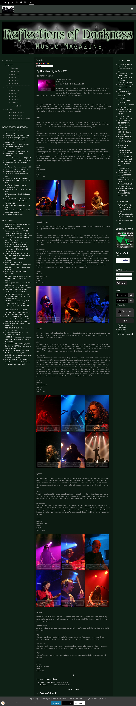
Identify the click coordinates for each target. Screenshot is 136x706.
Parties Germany (17, 112)
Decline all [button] (67, 703)
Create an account (125, 334)
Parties (8, 109)
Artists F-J (15, 74)
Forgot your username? (122, 330)
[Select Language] (44, 66)
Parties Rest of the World (20, 119)
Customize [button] (79, 703)
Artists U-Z (15, 84)
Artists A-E (15, 71)
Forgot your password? (122, 326)
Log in (124, 320)
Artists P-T (15, 80)
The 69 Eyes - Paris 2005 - (55, 685)
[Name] (124, 274)
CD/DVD (8, 87)
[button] (38, 693)
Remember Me (123, 305)
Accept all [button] (56, 703)
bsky (31, 3)
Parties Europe (16, 115)
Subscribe (121, 283)
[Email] (124, 278)
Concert (9, 65)
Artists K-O (15, 77)
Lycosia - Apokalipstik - (54, 682)
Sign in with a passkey (125, 313)
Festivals (14, 68)
